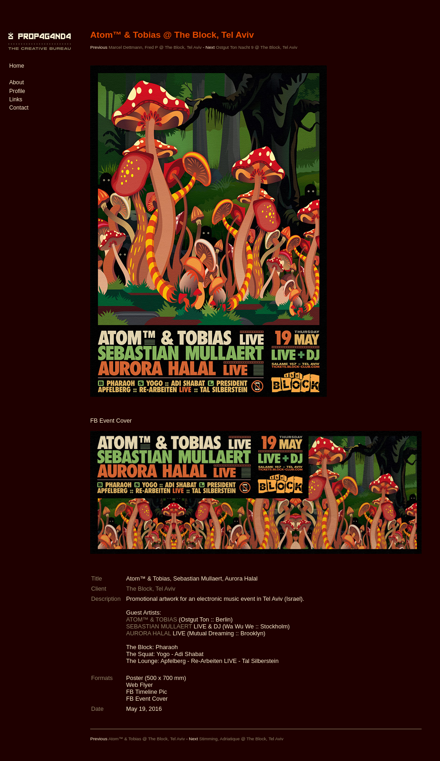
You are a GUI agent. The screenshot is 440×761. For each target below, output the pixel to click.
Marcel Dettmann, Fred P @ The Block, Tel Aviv (155, 47)
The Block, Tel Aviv (150, 588)
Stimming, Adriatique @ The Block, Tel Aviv (241, 738)
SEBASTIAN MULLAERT (159, 626)
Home (16, 66)
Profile (17, 91)
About (16, 82)
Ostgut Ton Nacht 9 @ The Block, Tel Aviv (256, 47)
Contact (19, 108)
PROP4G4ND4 (38, 34)
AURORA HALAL (148, 633)
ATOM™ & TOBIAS (151, 619)
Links (15, 99)
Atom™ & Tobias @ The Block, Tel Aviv (146, 738)
